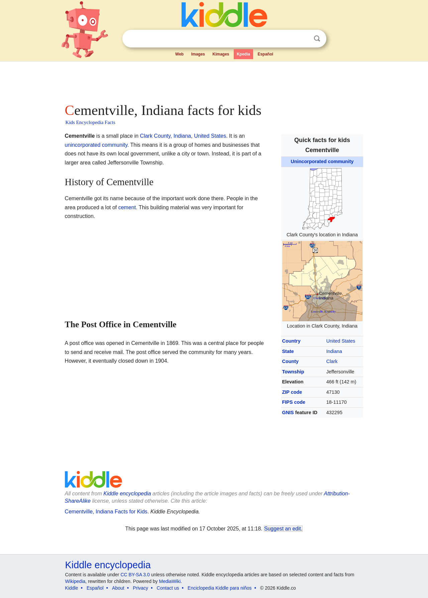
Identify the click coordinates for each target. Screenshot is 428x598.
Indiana (334, 351)
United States (340, 341)
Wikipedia (75, 581)
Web (179, 54)
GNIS (288, 412)
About (118, 588)
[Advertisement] (213, 80)
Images (198, 54)
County (290, 361)
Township (293, 371)
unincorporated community (96, 145)
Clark (332, 361)
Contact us (168, 588)
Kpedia (243, 54)
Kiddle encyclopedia (108, 565)
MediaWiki (170, 581)
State (288, 351)
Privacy (140, 588)
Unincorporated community (322, 161)
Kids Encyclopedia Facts (90, 122)
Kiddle (71, 588)
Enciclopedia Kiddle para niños (219, 588)
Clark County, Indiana (165, 136)
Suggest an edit (282, 528)
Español (265, 54)
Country (291, 341)
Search (317, 38)
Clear (303, 38)
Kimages (220, 54)
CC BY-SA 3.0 (134, 574)
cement (127, 207)
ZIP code (292, 392)
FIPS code (294, 402)
